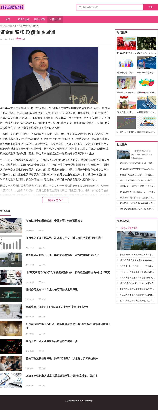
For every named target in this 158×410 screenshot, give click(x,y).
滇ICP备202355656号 (83, 401)
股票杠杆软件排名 (39, 20)
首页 (8, 19)
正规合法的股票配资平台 (23, 20)
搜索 (150, 7)
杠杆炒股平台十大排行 (55, 20)
